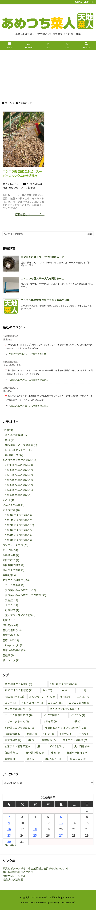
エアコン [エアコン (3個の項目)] (83, 696)
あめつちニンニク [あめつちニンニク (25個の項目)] (42, 696)
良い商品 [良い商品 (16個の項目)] (82, 746)
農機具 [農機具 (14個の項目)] (11, 759)
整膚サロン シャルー (15, 876)
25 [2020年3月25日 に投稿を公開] (35, 835)
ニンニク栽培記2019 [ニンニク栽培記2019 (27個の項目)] (19, 709)
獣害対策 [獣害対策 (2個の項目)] (49, 740)
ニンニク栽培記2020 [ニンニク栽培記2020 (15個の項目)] (64, 709)
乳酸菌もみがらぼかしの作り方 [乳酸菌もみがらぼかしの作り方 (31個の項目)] (65, 727)
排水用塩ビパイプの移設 (21, 445)
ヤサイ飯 (10, 550)
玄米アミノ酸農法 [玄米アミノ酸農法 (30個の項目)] (75, 740)
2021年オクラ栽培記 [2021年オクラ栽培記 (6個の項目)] (63, 684)
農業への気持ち (14, 650)
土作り (11, 605)
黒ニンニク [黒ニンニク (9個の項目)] (78, 759)
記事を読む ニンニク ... (29, 214)
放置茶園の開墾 (13, 565)
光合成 (11, 600)
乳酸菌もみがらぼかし (20, 590)
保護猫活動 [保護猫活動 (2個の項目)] (13, 734)
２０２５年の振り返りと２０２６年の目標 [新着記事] (45, 300)
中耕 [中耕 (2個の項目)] (76, 721)
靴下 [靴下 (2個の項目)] (31, 759)
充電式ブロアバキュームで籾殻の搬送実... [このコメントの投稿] (28, 354)
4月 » (13, 845)
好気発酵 (12, 610)
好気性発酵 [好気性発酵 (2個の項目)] (13, 740)
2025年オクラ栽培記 (18, 540)
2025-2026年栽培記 (18, 495)
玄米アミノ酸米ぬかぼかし (22, 615)
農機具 (9, 655)
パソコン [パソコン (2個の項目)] (78, 715)
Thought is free (67, 902)
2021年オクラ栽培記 (18, 520)
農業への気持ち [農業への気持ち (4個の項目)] (77, 752)
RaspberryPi (14, 645)
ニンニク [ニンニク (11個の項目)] (56, 703)
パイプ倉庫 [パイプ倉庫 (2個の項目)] (52, 715)
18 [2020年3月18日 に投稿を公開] (35, 829)
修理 (10, 440)
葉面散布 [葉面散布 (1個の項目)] (12, 752)
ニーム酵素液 (14, 585)
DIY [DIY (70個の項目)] (47, 690)
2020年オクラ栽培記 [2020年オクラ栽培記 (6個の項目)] (18, 684)
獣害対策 (9, 575)
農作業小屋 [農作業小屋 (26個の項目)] (35, 752)
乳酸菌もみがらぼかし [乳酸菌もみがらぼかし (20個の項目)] (20, 727)
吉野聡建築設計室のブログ (18, 872)
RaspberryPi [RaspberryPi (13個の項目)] (14, 696)
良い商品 (10, 625)
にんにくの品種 (13, 505)
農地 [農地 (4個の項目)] (55, 752)
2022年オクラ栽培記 (19, 525)
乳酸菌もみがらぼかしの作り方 (25, 595)
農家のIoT (11, 640)
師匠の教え (11, 560)
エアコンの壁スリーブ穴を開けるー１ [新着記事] (42, 278)
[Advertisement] (48, 74)
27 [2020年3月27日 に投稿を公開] (61, 835)
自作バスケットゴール (19, 450)
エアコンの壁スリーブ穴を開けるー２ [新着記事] (42, 257)
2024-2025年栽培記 (19, 490)
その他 (9, 500)
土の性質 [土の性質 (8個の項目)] (66, 734)
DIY (8, 430)
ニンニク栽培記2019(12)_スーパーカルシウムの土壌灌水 (22, 173)
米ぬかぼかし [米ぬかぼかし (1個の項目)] (58, 746)
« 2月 (5, 845)
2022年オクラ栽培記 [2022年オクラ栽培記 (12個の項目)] (19, 690)
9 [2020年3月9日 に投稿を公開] (9, 823)
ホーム (8, 103)
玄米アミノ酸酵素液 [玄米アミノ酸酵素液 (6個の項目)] (18, 746)
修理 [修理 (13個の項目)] (32, 734)
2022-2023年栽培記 (19, 480)
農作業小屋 (14, 455)
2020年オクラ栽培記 (18, 515)
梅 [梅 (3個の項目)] (31, 740)
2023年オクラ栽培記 (18, 530)
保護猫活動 (11, 555)
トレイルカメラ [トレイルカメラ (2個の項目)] (32, 703)
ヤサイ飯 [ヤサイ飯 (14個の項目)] (50, 721)
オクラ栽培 (11, 510)
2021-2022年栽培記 (19, 475)
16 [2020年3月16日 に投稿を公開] (9, 829)
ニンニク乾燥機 (16, 435)
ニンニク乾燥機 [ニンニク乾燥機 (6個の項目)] (79, 703)
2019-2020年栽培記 (19, 465)
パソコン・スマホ (15, 545)
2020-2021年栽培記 (19, 470)
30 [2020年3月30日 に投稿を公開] (9, 841)
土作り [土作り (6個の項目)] (84, 734)
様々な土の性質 (13, 570)
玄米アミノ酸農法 (16, 580)
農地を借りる (12, 630)
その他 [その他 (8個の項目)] (65, 696)
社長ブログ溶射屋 (13, 879)
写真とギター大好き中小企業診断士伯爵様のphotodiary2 (35, 868)
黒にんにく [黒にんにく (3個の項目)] (52, 759)
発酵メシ (9, 620)
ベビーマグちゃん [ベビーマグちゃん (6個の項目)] (17, 721)
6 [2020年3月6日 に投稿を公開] (61, 816)
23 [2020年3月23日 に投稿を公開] (9, 835)
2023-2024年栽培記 (19, 485)
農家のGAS (11, 635)
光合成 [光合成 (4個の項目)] (48, 734)
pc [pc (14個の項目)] (82, 690)
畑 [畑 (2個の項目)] (40, 746)
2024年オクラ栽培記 (18, 535)
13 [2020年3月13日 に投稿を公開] (61, 823)
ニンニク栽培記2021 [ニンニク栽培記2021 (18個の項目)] (19, 715)
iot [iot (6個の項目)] (65, 690)
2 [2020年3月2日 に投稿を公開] (9, 816)
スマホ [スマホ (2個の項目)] (10, 703)
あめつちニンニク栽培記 (22, 187)
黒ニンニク (11, 660)
